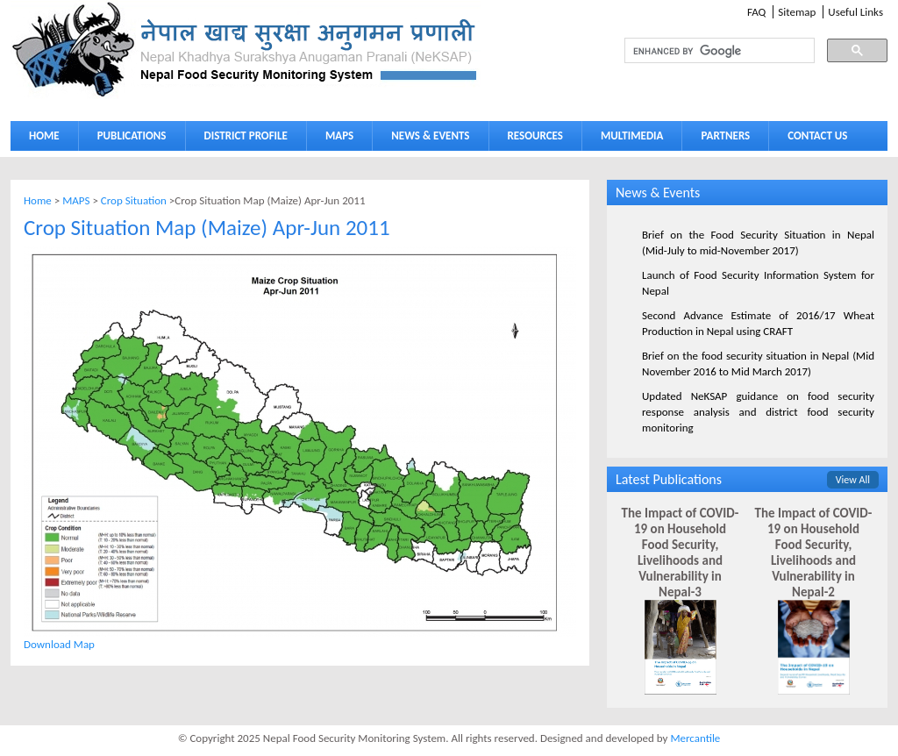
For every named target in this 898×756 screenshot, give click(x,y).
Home (38, 200)
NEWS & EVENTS (430, 135)
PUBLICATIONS (127, 139)
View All (853, 480)
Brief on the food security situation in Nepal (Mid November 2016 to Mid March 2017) (758, 363)
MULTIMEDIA (628, 139)
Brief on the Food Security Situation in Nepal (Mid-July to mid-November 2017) (758, 242)
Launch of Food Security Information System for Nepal (758, 282)
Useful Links (855, 11)
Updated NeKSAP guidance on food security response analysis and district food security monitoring (758, 411)
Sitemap (797, 11)
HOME (44, 135)
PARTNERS (725, 135)
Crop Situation (134, 200)
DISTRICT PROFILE (242, 139)
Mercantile (695, 738)
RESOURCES (531, 139)
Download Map (59, 644)
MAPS (335, 139)
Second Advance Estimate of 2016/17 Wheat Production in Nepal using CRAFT (758, 323)
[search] (703, 51)
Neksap (246, 49)
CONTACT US (817, 135)
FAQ (756, 11)
